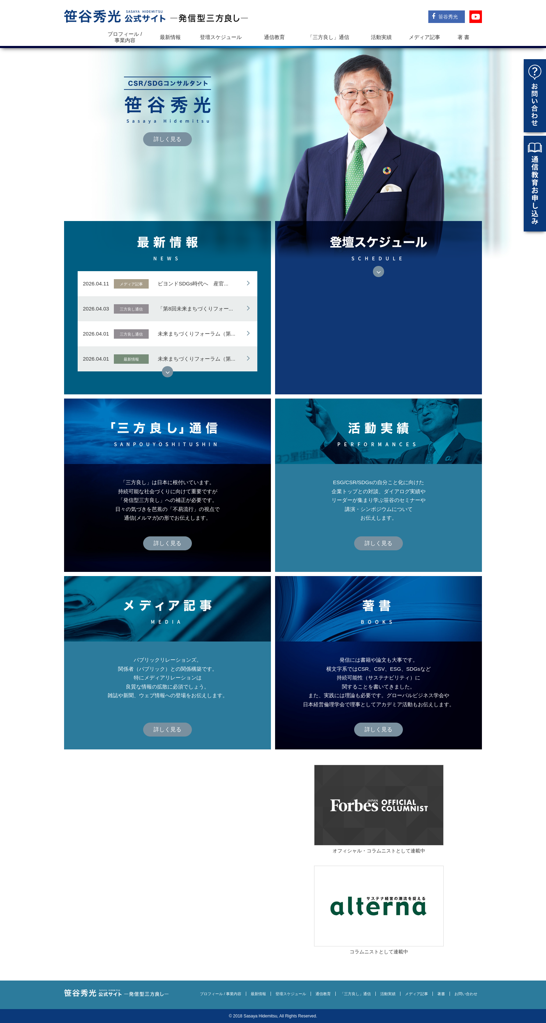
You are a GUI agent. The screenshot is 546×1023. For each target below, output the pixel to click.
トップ (82, 37)
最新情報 (170, 37)
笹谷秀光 (445, 16)
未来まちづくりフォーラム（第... (196, 334)
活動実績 (381, 37)
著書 (441, 994)
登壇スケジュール (221, 37)
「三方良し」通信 (355, 994)
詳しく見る (167, 139)
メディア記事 (424, 37)
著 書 (463, 37)
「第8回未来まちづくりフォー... (195, 309)
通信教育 (274, 37)
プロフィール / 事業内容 (125, 37)
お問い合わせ (465, 994)
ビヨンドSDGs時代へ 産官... (193, 283)
